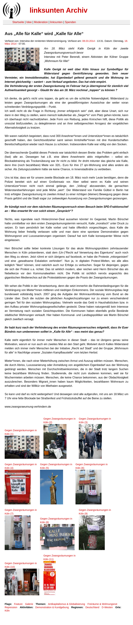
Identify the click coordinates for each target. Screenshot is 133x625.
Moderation (41, 22)
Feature (18, 604)
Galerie (29, 604)
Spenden (70, 22)
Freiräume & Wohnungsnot (102, 604)
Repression (11, 607)
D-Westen (107, 607)
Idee (29, 22)
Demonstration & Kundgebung (52, 607)
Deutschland (92, 607)
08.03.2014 (88, 41)
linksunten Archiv (58, 10)
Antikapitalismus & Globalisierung (66, 604)
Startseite (18, 22)
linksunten (56, 22)
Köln (7, 610)
